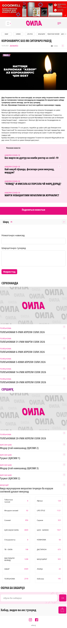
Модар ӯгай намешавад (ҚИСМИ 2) (19, 448)
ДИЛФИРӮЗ (14, 46)
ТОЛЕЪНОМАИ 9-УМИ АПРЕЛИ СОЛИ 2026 (22, 332)
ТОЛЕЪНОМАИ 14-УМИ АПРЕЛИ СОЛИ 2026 (23, 372)
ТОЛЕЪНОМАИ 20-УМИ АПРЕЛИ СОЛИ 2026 (23, 382)
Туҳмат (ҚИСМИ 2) (10, 478)
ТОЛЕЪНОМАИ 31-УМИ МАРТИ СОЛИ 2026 (22, 341)
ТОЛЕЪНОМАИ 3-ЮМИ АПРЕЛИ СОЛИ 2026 (23, 362)
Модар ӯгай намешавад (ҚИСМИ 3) (19, 468)
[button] (59, 23)
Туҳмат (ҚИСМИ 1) (10, 458)
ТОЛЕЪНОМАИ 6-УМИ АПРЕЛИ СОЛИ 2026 (22, 351)
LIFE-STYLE (30, 34)
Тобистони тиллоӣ (53, 34)
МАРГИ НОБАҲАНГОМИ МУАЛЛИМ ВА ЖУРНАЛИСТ (32, 195)
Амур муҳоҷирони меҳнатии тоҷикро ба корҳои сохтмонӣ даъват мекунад (26, 490)
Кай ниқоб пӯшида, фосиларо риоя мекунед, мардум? (29, 171)
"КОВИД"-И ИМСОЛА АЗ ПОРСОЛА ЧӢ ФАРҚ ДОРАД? (33, 183)
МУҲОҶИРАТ (41, 34)
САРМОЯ (18, 34)
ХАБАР (6, 34)
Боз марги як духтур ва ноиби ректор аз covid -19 (31, 157)
